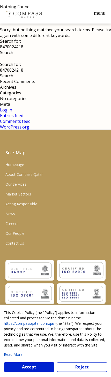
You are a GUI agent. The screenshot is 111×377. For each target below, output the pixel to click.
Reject (82, 367)
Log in (6, 110)
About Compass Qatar (24, 174)
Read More (13, 354)
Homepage (14, 164)
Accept (29, 367)
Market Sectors (18, 194)
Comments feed (15, 121)
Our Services (15, 184)
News (10, 213)
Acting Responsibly (21, 203)
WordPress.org (14, 127)
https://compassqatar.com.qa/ (29, 323)
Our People (14, 233)
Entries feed (11, 115)
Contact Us (14, 243)
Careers (11, 223)
